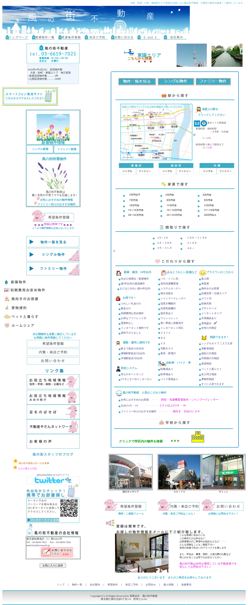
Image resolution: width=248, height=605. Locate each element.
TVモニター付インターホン (136, 379)
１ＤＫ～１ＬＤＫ (197, 237)
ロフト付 (206, 298)
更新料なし (127, 323)
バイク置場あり (169, 379)
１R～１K (162, 237)
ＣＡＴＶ (166, 332)
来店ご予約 (131, 584)
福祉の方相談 (209, 353)
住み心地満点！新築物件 (135, 278)
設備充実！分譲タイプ (214, 293)
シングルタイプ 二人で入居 (216, 343)
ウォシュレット (169, 318)
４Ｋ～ (190, 248)
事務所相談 (207, 379)
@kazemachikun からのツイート (53, 474)
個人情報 (168, 584)
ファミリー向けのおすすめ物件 (138, 411)
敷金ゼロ (125, 308)
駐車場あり (167, 374)
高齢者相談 (207, 348)
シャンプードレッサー (173, 298)
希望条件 (113, 584)
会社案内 (95, 584)
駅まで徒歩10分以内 (132, 348)
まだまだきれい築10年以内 (135, 288)
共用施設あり (209, 318)
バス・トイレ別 (169, 278)
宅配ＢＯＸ (167, 348)
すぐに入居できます (212, 384)
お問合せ (151, 584)
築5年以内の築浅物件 (132, 283)
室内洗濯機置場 (169, 283)
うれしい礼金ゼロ (130, 303)
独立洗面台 (167, 293)
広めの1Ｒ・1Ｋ (130, 405)
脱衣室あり (167, 313)
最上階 (205, 278)
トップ (60, 584)
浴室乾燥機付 (168, 308)
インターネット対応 (172, 327)
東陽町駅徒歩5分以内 (133, 353)
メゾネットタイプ (211, 313)
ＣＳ (163, 343)
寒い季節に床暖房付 (172, 323)
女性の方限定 (209, 327)
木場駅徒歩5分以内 (132, 358)
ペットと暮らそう (211, 368)
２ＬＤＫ (192, 242)
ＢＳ (163, 337)
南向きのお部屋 (210, 288)
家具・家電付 (168, 353)
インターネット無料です (135, 327)
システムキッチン (171, 288)
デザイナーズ (209, 308)
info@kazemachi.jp (40, 545)
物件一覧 (77, 584)
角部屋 (205, 283)
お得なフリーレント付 (133, 318)
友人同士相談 (209, 374)
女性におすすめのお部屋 (135, 399)
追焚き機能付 (168, 303)
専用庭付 (206, 323)
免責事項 (186, 584)
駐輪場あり (167, 368)
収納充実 (206, 303)
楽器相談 (206, 363)
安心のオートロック (132, 374)
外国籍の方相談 (210, 358)
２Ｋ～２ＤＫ (164, 242)
